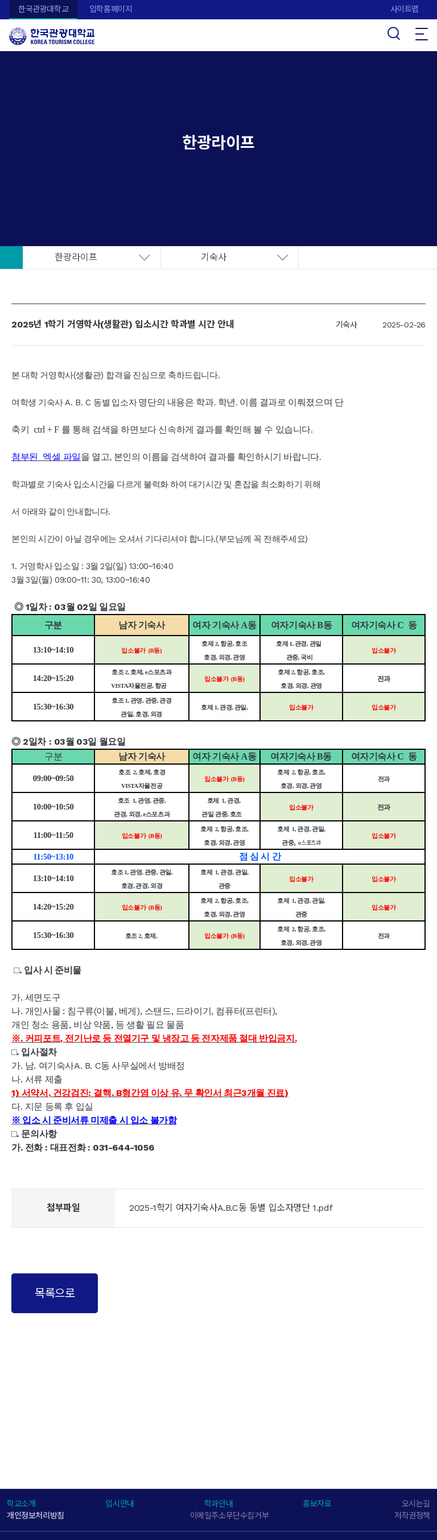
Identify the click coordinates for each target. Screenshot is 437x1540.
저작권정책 (412, 1515)
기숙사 (213, 257)
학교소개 (21, 1503)
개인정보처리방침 (35, 1515)
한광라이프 (76, 257)
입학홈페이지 (111, 9)
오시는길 (416, 1503)
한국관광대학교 (43, 9)
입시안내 (119, 1503)
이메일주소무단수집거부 (229, 1515)
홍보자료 (317, 1503)
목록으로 (55, 1293)
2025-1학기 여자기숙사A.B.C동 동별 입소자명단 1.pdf (230, 1207)
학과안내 (218, 1503)
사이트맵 (404, 9)
